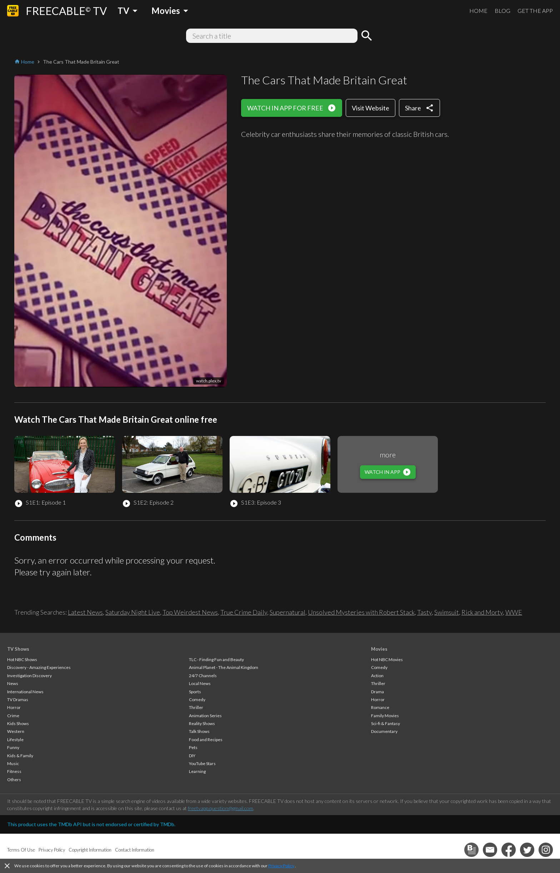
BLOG (502, 10)
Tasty (424, 612)
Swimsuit (446, 612)
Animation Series (205, 715)
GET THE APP (535, 10)
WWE (513, 612)
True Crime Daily (243, 612)
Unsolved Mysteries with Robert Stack (361, 612)
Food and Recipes (205, 739)
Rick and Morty (482, 612)
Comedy (197, 699)
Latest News (85, 612)
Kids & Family (20, 755)
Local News (200, 683)
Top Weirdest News (190, 612)
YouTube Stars (202, 763)
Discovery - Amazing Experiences (39, 667)
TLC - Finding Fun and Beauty (216, 659)
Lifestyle (15, 739)
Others (14, 779)
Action (377, 675)
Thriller (196, 707)
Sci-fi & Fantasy (385, 723)
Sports (195, 691)
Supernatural (287, 612)
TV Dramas (17, 699)
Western (15, 731)
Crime (13, 715)
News (12, 683)
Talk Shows (199, 731)
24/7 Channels (203, 675)
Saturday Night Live (132, 612)
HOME (478, 10)
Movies (379, 649)
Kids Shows (18, 723)
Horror (14, 707)
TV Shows (18, 649)
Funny (13, 747)
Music (13, 763)
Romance (380, 707)
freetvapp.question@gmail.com (220, 808)
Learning (197, 771)
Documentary (384, 731)
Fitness (14, 771)
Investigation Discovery (29, 675)
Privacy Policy (281, 865)
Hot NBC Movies (387, 659)
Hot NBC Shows (22, 659)
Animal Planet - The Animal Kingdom (223, 667)
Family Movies (385, 715)
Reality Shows (202, 723)
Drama (377, 691)
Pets (193, 747)
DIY (192, 755)
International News (25, 691)
